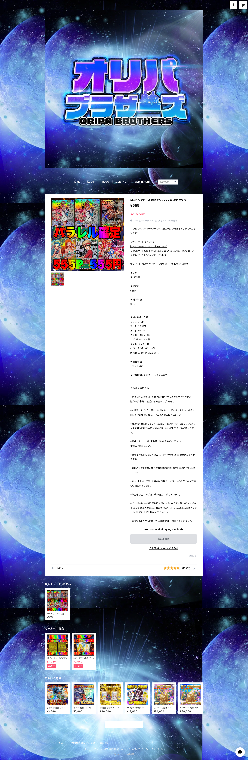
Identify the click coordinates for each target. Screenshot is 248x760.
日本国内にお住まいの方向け (163, 548)
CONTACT (122, 181)
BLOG (105, 181)
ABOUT (91, 181)
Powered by (124, 754)
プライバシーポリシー (56, 743)
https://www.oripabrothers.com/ (148, 246)
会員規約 (104, 743)
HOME (76, 181)
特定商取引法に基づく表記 (83, 743)
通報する (193, 556)
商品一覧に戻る (124, 724)
